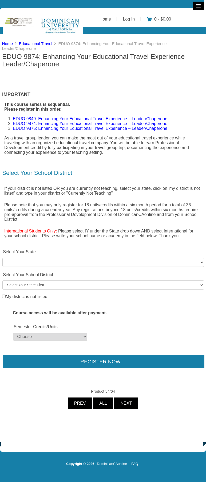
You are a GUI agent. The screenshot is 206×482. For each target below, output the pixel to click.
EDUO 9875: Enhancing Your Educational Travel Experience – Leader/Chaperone (90, 128)
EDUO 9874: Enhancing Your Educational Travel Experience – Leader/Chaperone (90, 123)
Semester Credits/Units (36, 326)
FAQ (134, 464)
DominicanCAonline (112, 464)
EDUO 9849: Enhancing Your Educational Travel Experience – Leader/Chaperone (90, 119)
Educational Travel (35, 43)
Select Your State (19, 252)
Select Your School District (28, 274)
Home (105, 19)
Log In (129, 19)
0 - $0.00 (159, 19)
